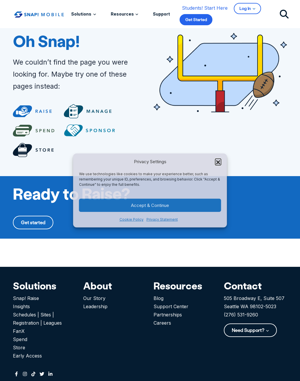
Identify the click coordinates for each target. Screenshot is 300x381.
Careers (162, 323)
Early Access (27, 356)
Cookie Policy (132, 219)
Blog (158, 298)
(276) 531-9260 (241, 315)
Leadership (95, 306)
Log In (245, 8)
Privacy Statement (162, 219)
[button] (218, 162)
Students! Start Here (205, 8)
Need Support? (248, 330)
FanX (19, 331)
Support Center (171, 306)
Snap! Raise (26, 298)
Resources (123, 13)
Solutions (81, 13)
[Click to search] (284, 14)
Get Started (196, 19)
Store (19, 347)
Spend (20, 339)
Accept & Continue (150, 205)
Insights (21, 306)
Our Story (94, 298)
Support (161, 13)
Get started (33, 222)
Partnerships (168, 315)
